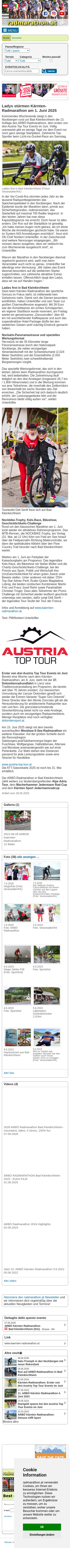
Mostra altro (10, 1421)
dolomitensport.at (13, 720)
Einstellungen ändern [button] (42, 1534)
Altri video (10, 1280)
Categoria (26, 56)
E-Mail (6, 1510)
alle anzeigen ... (28, 857)
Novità (6, 38)
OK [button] (42, 1526)
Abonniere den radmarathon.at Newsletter (31, 1297)
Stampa (7, 1542)
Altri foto (9, 1072)
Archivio (8, 1516)
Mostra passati (51, 56)
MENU (10, 30)
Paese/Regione (14, 46)
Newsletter (17, 38)
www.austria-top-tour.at (17, 764)
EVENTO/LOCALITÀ (17, 66)
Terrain (9, 56)
